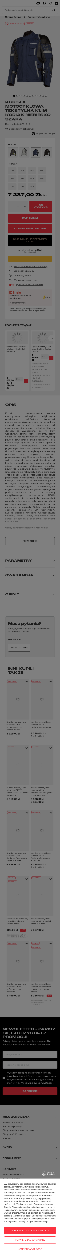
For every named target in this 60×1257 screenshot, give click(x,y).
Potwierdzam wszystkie (30, 1230)
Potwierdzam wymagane (30, 1240)
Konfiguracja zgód (30, 1249)
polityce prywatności (42, 1198)
